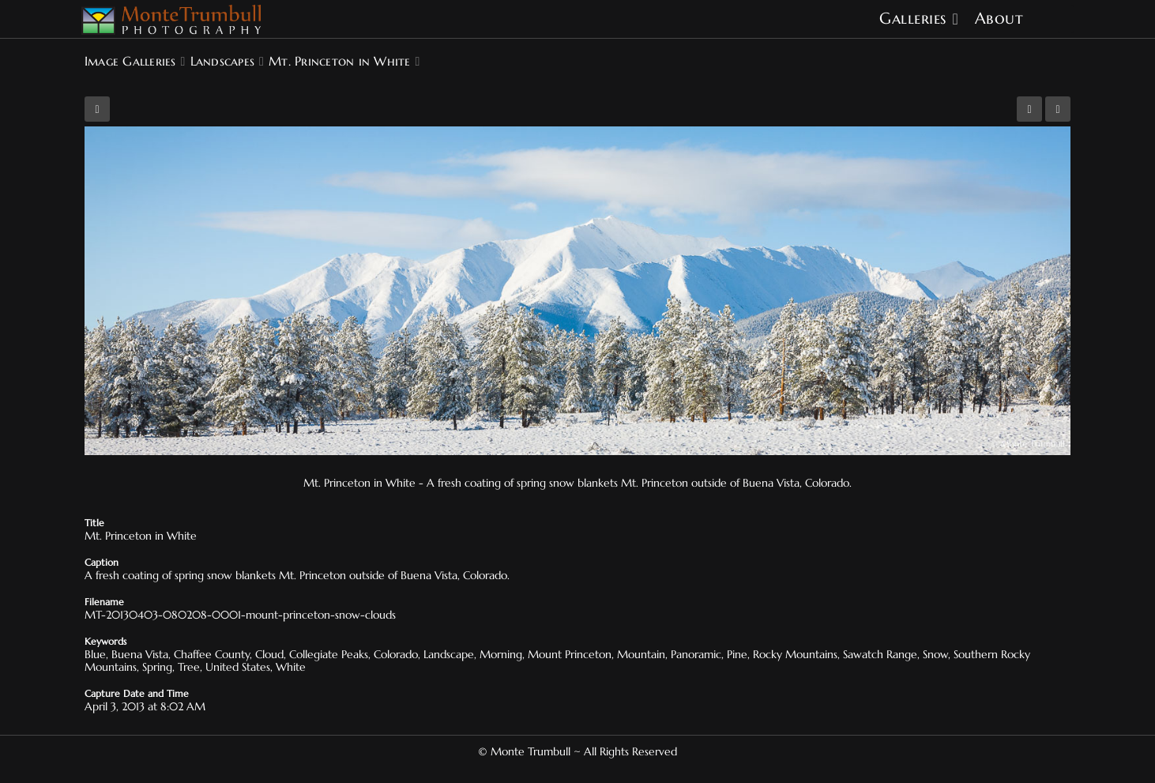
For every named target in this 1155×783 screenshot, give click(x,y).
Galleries (912, 18)
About (999, 18)
